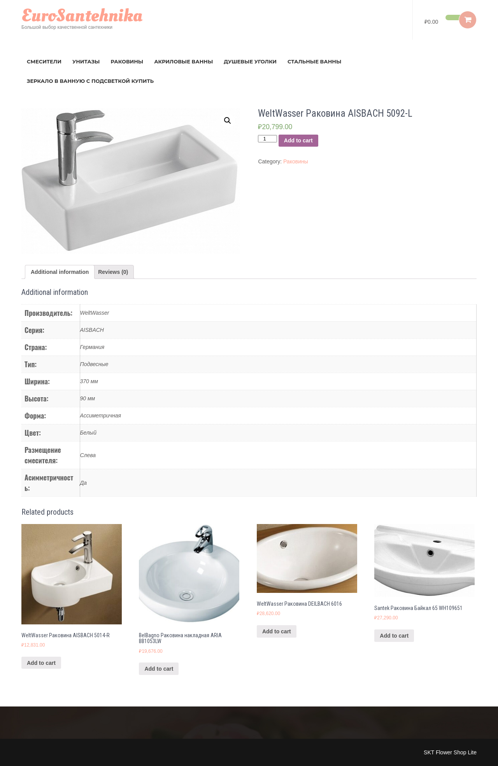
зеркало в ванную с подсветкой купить (90, 81)
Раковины (127, 61)
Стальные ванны (314, 61)
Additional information (60, 272)
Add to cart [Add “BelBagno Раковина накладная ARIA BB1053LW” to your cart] (158, 669)
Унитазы (86, 61)
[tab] (60, 272)
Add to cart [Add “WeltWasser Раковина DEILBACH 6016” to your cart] (276, 631)
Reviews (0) (113, 272)
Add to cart (298, 140)
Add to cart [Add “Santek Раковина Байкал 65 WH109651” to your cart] (394, 636)
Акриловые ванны (183, 61)
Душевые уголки (250, 61)
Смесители (44, 61)
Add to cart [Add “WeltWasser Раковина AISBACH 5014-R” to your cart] (41, 663)
